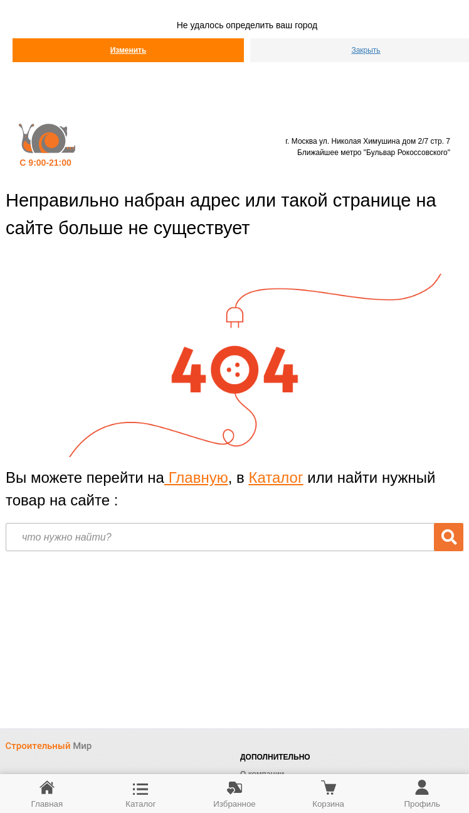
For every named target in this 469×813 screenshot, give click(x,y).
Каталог (275, 477)
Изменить (128, 50)
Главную (196, 477)
